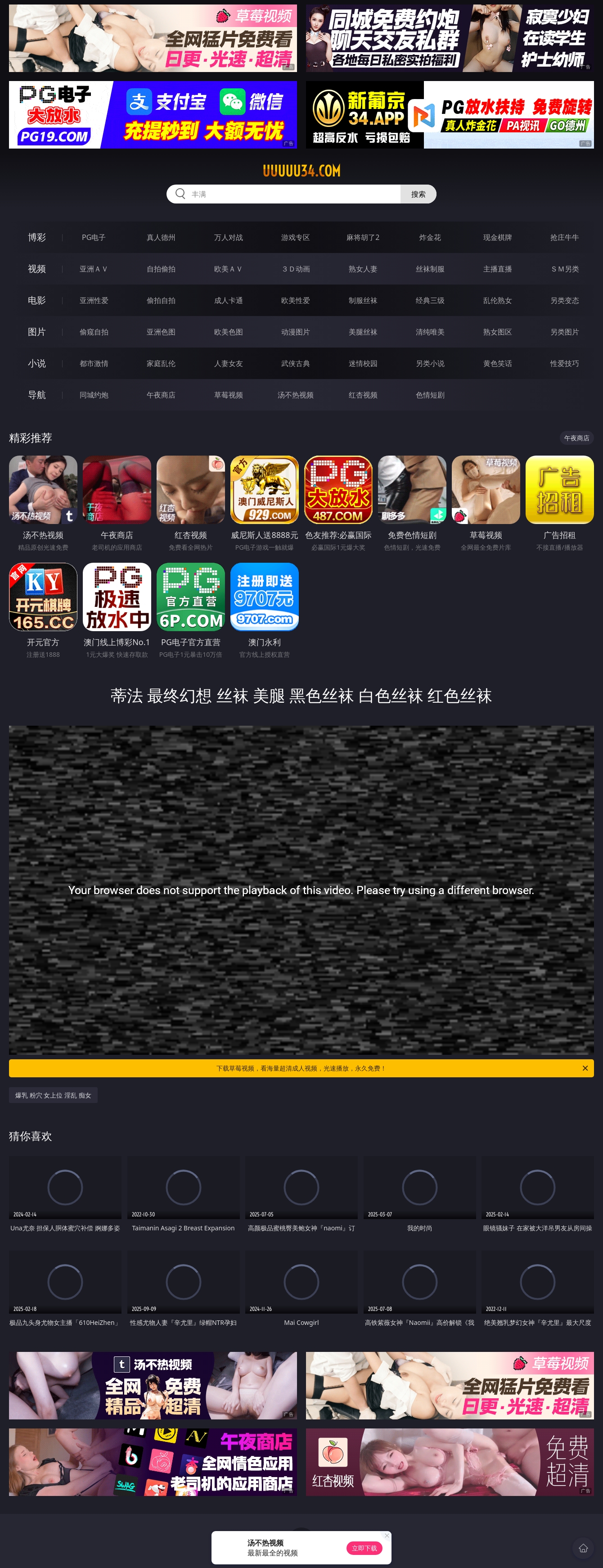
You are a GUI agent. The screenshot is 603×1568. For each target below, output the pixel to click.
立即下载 (364, 1548)
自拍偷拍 (161, 269)
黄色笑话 (497, 363)
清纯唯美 (430, 332)
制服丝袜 (363, 300)
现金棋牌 (497, 237)
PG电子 (94, 237)
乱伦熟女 (497, 300)
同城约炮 (94, 395)
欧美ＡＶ (228, 269)
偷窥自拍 (94, 332)
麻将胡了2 (362, 237)
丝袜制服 (430, 269)
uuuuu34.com (301, 171)
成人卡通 (228, 300)
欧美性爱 (295, 300)
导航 (37, 395)
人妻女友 (228, 363)
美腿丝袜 (363, 332)
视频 (37, 268)
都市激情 (94, 363)
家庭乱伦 (161, 363)
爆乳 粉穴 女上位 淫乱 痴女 (53, 1095)
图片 (37, 331)
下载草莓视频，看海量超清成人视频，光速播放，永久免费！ (403, 1068)
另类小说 (430, 363)
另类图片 (564, 332)
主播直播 (497, 269)
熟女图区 (497, 332)
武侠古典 (295, 363)
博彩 (37, 237)
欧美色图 (228, 332)
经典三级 (430, 300)
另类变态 (564, 300)
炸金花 (430, 237)
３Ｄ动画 (295, 269)
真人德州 (161, 237)
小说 (37, 363)
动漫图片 (295, 332)
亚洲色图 (161, 332)
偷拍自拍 (161, 300)
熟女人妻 (363, 269)
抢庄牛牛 (564, 237)
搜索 (418, 194)
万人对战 (228, 237)
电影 (37, 300)
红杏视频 (363, 395)
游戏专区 (295, 237)
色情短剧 (430, 395)
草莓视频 (228, 395)
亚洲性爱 (94, 300)
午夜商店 (161, 395)
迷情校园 (363, 363)
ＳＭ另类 (564, 269)
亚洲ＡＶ (94, 269)
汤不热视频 (296, 395)
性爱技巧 (564, 363)
